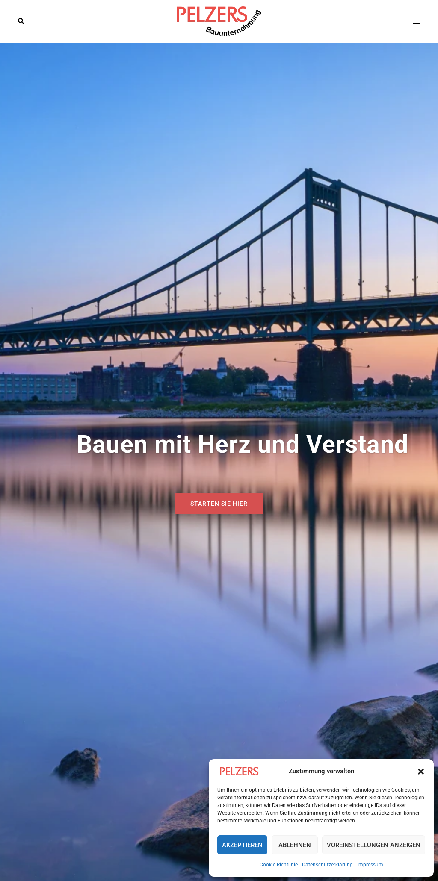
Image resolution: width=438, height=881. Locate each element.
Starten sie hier (219, 503)
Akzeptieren (242, 845)
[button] (421, 771)
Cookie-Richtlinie (279, 865)
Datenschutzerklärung (327, 865)
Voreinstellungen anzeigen (373, 845)
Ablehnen (294, 845)
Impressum (370, 865)
